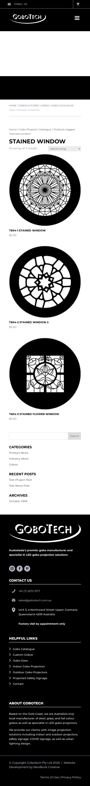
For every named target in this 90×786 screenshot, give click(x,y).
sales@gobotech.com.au (17, 4)
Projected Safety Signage (30, 678)
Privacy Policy (71, 777)
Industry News (19, 458)
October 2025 (18, 501)
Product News (18, 452)
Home (12, 105)
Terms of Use (49, 777)
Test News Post (19, 485)
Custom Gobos (23, 654)
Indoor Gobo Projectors (29, 666)
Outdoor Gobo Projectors (30, 672)
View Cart (77, 4)
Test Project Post (20, 479)
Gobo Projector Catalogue (35, 129)
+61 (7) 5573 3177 (29, 591)
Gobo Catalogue (62, 105)
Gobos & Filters (28, 105)
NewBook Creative (46, 767)
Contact (18, 684)
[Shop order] (64, 148)
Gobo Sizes (20, 660)
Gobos (45, 105)
